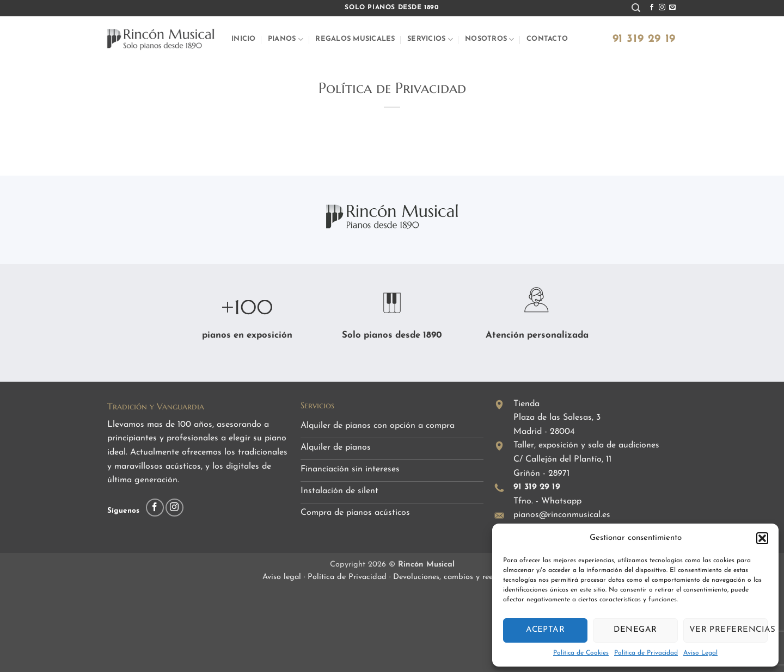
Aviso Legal (700, 653)
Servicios (430, 39)
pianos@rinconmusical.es (561, 515)
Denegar (635, 630)
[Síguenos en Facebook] (651, 7)
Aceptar (545, 630)
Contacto (547, 38)
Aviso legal (283, 577)
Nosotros (489, 39)
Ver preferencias (728, 630)
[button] (762, 538)
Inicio (243, 38)
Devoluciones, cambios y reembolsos (457, 577)
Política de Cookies (581, 653)
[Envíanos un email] (672, 7)
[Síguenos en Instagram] (662, 7)
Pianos (285, 39)
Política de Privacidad (646, 653)
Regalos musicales (355, 38)
